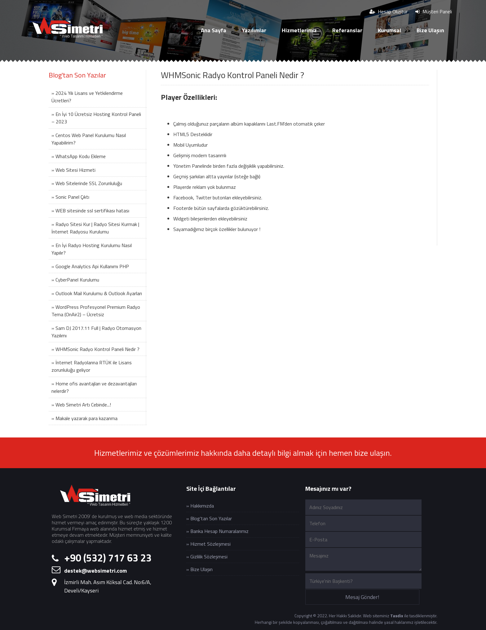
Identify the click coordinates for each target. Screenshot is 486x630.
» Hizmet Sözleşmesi (208, 544)
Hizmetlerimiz (299, 30)
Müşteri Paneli (433, 11)
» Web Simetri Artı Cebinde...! (81, 404)
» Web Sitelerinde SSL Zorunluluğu (86, 183)
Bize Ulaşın (430, 30)
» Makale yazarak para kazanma (84, 418)
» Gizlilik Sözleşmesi (207, 556)
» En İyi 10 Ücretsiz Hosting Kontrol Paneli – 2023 (96, 117)
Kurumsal (389, 30)
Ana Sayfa (213, 30)
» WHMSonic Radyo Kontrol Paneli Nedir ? (95, 349)
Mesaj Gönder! (362, 597)
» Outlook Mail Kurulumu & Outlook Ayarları (96, 293)
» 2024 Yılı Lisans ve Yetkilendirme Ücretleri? (87, 96)
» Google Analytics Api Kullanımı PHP (90, 266)
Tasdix (396, 615)
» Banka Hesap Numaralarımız (217, 531)
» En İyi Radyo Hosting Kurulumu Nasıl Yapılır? (91, 249)
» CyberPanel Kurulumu (75, 279)
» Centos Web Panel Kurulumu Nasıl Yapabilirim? (88, 138)
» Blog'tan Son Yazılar (209, 518)
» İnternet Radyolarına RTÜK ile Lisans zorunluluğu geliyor (91, 366)
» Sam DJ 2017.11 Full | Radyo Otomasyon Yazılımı (96, 331)
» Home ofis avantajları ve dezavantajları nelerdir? (94, 387)
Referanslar (347, 30)
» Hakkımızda (200, 505)
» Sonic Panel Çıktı (70, 197)
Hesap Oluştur (388, 11)
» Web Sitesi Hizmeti (73, 170)
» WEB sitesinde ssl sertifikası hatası (90, 210)
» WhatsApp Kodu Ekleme (78, 156)
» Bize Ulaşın (199, 569)
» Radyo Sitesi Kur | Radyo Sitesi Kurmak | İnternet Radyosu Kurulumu (95, 227)
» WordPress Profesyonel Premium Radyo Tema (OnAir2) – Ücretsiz (95, 310)
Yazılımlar (254, 30)
